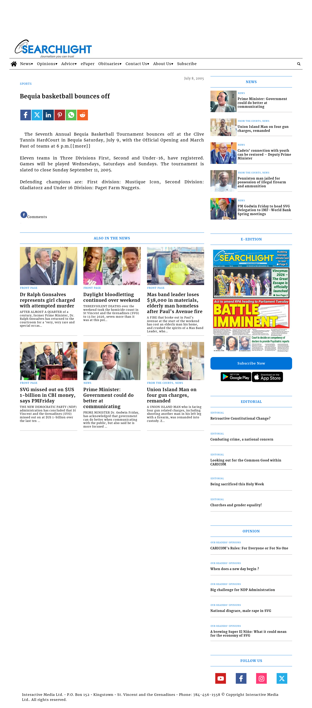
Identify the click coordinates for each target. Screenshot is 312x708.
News (25, 64)
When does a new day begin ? (234, 569)
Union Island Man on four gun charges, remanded (172, 395)
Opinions (46, 64)
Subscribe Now (251, 363)
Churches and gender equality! (236, 505)
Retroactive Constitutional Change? (240, 418)
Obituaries (109, 64)
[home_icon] (13, 64)
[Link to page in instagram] (261, 678)
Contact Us (136, 64)
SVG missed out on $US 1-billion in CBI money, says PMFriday (48, 395)
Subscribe (187, 64)
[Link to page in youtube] (220, 678)
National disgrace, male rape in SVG (240, 611)
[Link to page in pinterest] (59, 115)
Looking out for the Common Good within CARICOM (245, 462)
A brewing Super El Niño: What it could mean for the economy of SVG (248, 634)
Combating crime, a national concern (241, 439)
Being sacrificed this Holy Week (237, 484)
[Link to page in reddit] (82, 115)
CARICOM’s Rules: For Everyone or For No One (249, 548)
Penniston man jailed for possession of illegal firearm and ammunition (262, 182)
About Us (162, 64)
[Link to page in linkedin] (48, 115)
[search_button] (299, 64)
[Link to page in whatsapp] (71, 115)
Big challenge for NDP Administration (242, 590)
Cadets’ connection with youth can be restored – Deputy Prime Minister (264, 154)
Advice (68, 64)
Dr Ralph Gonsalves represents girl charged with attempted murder (47, 300)
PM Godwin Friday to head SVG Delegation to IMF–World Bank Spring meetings (264, 210)
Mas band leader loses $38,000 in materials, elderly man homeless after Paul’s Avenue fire (174, 303)
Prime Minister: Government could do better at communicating (108, 398)
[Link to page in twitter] (37, 115)
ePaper (88, 64)
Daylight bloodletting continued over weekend (111, 297)
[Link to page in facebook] (25, 115)
